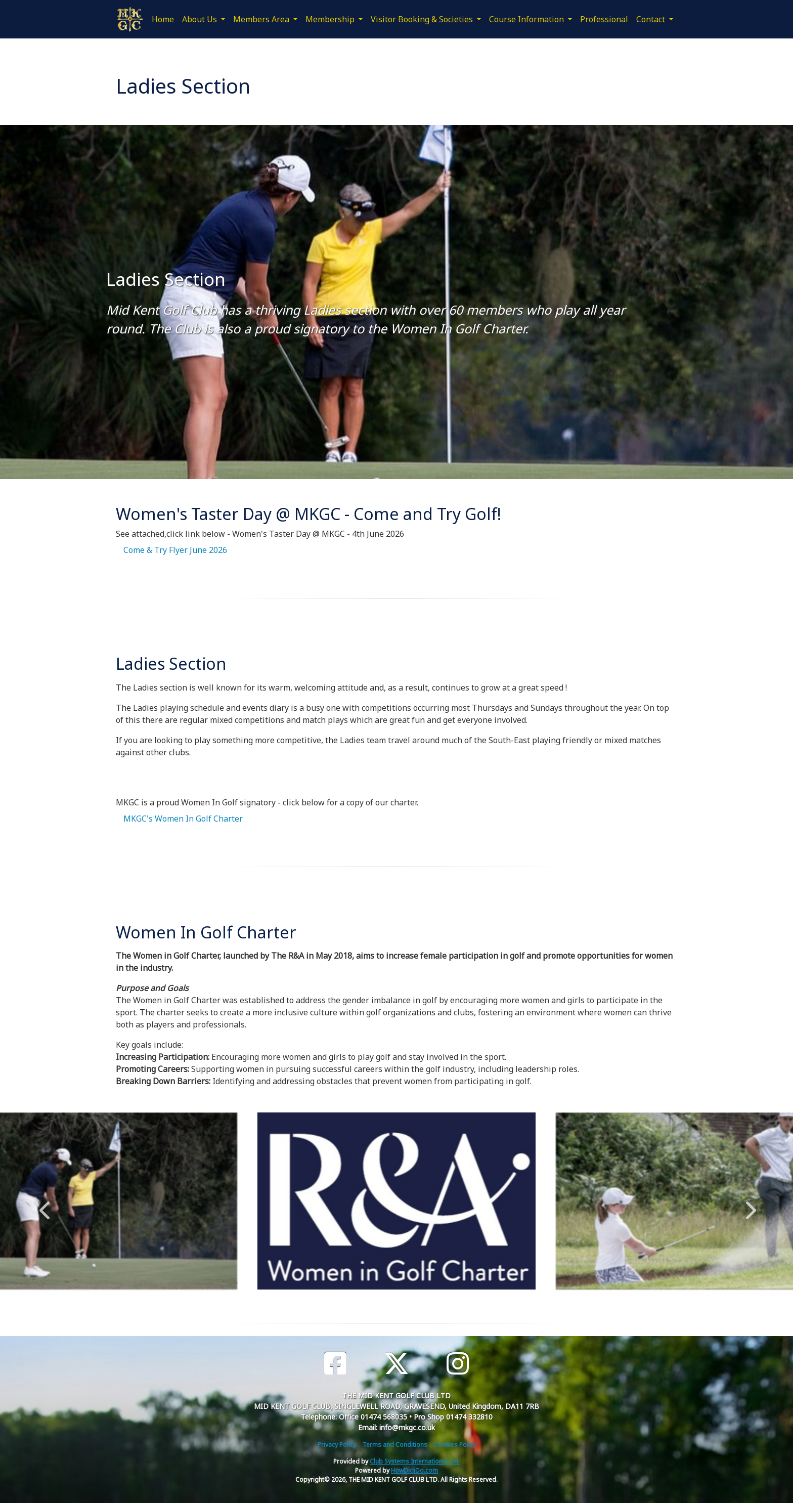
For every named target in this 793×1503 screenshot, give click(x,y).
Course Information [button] (527, 19)
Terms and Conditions (395, 1444)
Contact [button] (651, 19)
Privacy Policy (337, 1444)
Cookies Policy (455, 1444)
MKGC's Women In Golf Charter (183, 818)
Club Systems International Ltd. (415, 1461)
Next (748, 1205)
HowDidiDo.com (414, 1470)
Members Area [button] (262, 19)
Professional (604, 19)
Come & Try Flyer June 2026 (175, 549)
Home (163, 19)
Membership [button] (331, 19)
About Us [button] (200, 19)
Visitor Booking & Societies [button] (423, 19)
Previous (44, 1205)
